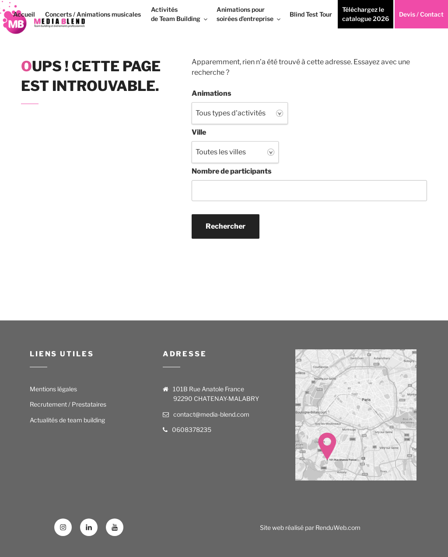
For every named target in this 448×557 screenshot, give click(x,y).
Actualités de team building (67, 420)
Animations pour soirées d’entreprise (249, 14)
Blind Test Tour (311, 14)
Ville (199, 132)
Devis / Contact (421, 14)
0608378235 (191, 429)
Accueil (24, 14)
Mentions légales (53, 389)
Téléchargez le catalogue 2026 (365, 14)
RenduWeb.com (337, 527)
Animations (211, 93)
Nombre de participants (232, 171)
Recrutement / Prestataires (68, 404)
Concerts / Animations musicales (93, 14)
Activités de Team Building (180, 14)
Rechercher (225, 226)
